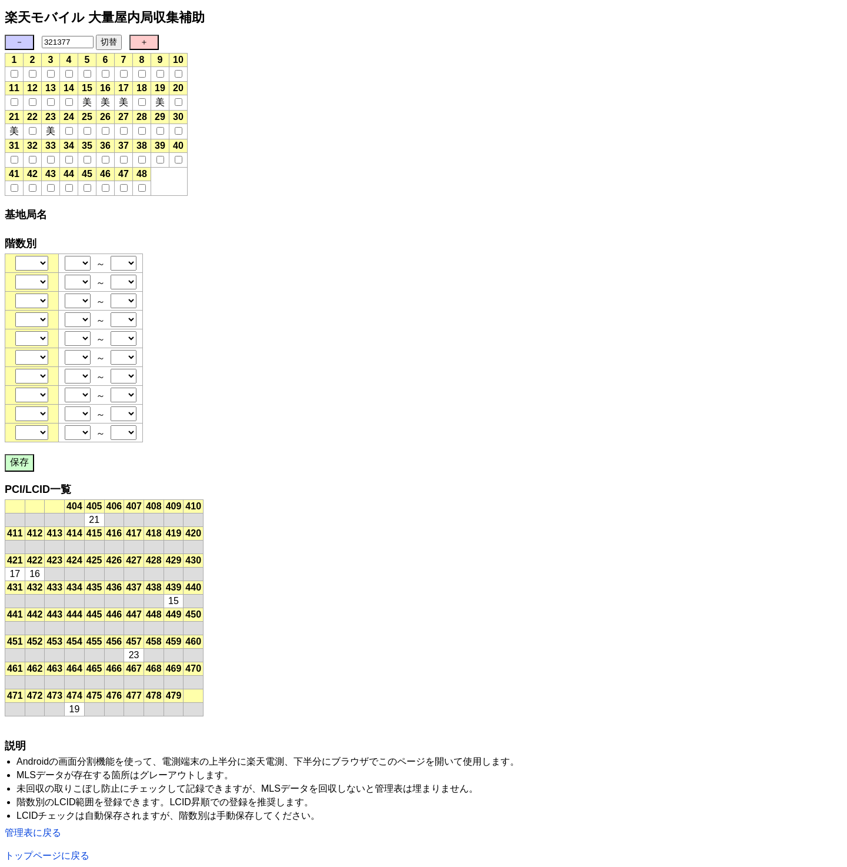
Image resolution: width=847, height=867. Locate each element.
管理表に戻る (33, 833)
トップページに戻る (47, 856)
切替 (109, 41)
